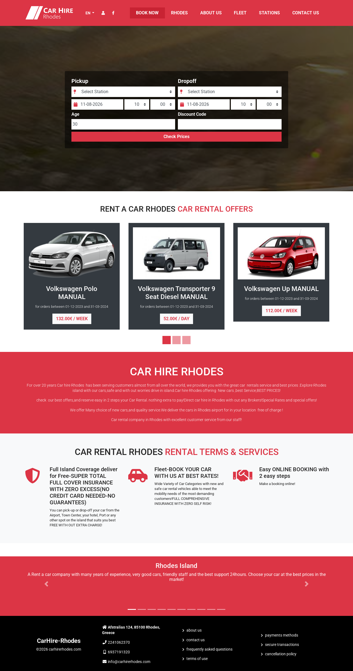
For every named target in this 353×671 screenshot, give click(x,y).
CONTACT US (305, 12)
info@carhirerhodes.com (129, 661)
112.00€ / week (281, 310)
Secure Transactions (282, 644)
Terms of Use (197, 658)
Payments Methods (281, 635)
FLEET (240, 12)
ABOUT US (211, 12)
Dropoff (187, 85)
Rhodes (179, 12)
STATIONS (269, 12)
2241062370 (119, 642)
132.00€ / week (72, 318)
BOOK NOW (147, 12)
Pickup (85, 85)
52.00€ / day (176, 318)
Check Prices (176, 141)
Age (81, 118)
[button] (46, 583)
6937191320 (119, 652)
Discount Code (192, 118)
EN (88, 13)
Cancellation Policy (280, 654)
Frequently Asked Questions (209, 649)
